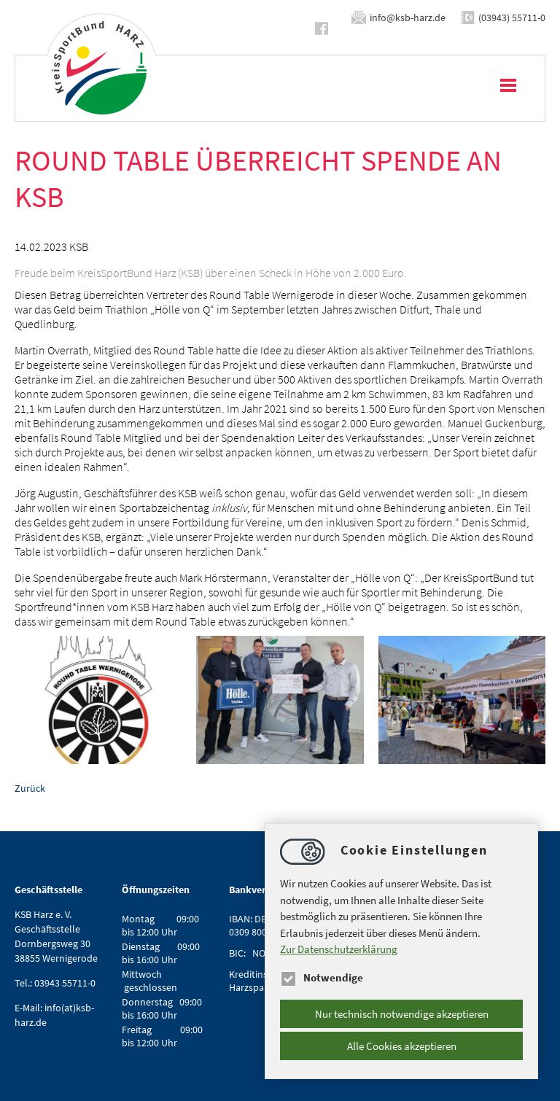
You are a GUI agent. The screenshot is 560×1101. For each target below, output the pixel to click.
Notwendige (321, 977)
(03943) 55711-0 (511, 17)
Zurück (30, 788)
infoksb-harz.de (408, 17)
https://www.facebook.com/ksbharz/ (324, 28)
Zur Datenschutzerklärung (338, 949)
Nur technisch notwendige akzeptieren (402, 1014)
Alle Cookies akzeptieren (401, 1046)
